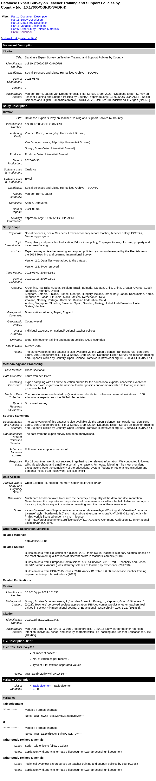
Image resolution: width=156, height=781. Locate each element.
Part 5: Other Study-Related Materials (35, 28)
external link (9, 38)
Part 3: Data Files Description (29, 22)
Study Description (15, 106)
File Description (13, 641)
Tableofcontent (42, 685)
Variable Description (16, 679)
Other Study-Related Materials (23, 739)
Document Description (18, 45)
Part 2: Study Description (27, 19)
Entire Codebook (21, 32)
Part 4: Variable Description (28, 25)
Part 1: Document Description (29, 16)
